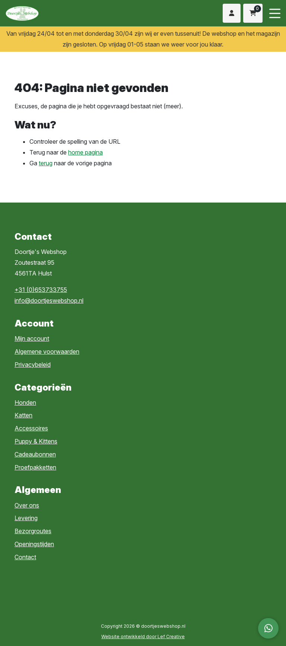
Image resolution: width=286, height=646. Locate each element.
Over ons (27, 505)
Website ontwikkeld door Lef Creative (143, 636)
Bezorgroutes (33, 531)
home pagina (85, 152)
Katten (23, 415)
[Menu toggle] (274, 13)
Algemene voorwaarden (47, 351)
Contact (25, 557)
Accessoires (31, 428)
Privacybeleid (33, 364)
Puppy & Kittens (36, 441)
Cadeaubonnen (35, 454)
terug (46, 163)
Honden (25, 402)
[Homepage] (66, 12)
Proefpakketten (35, 467)
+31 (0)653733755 (41, 289)
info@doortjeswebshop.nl (49, 300)
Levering (26, 518)
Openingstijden (34, 544)
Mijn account (32, 338)
